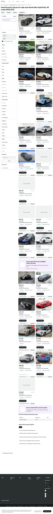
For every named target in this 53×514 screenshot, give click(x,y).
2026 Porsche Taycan (23, 419)
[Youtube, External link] (45, 493)
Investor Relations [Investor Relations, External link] (20, 506)
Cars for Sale (6, 4)
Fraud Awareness (40, 506)
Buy (9, 1)
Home (2, 4)
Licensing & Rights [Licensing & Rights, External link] (32, 506)
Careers (26, 506)
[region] (26, 510)
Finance (23, 1)
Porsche (19, 4)
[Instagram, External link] (45, 495)
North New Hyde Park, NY (13, 4)
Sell (13, 1)
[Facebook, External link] (45, 492)
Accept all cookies (47, 511)
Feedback (45, 506)
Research (17, 1)
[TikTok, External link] (45, 490)
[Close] (52, 508)
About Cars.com (8, 506)
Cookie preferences (38, 511)
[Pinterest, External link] (45, 496)
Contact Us (14, 506)
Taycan (22, 4)
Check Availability (23, 36)
